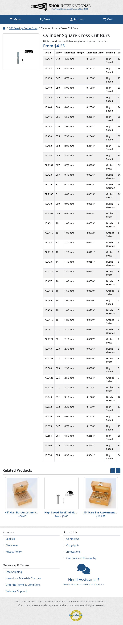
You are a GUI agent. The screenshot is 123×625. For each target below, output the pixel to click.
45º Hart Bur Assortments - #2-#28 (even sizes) (34, 512)
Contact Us (72, 539)
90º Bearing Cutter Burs (23, 28)
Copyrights (72, 545)
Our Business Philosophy (81, 558)
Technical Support (16, 591)
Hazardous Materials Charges (23, 578)
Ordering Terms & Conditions (23, 584)
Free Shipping (13, 572)
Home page (61, 7)
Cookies (10, 539)
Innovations (73, 551)
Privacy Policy (13, 551)
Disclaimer (11, 545)
